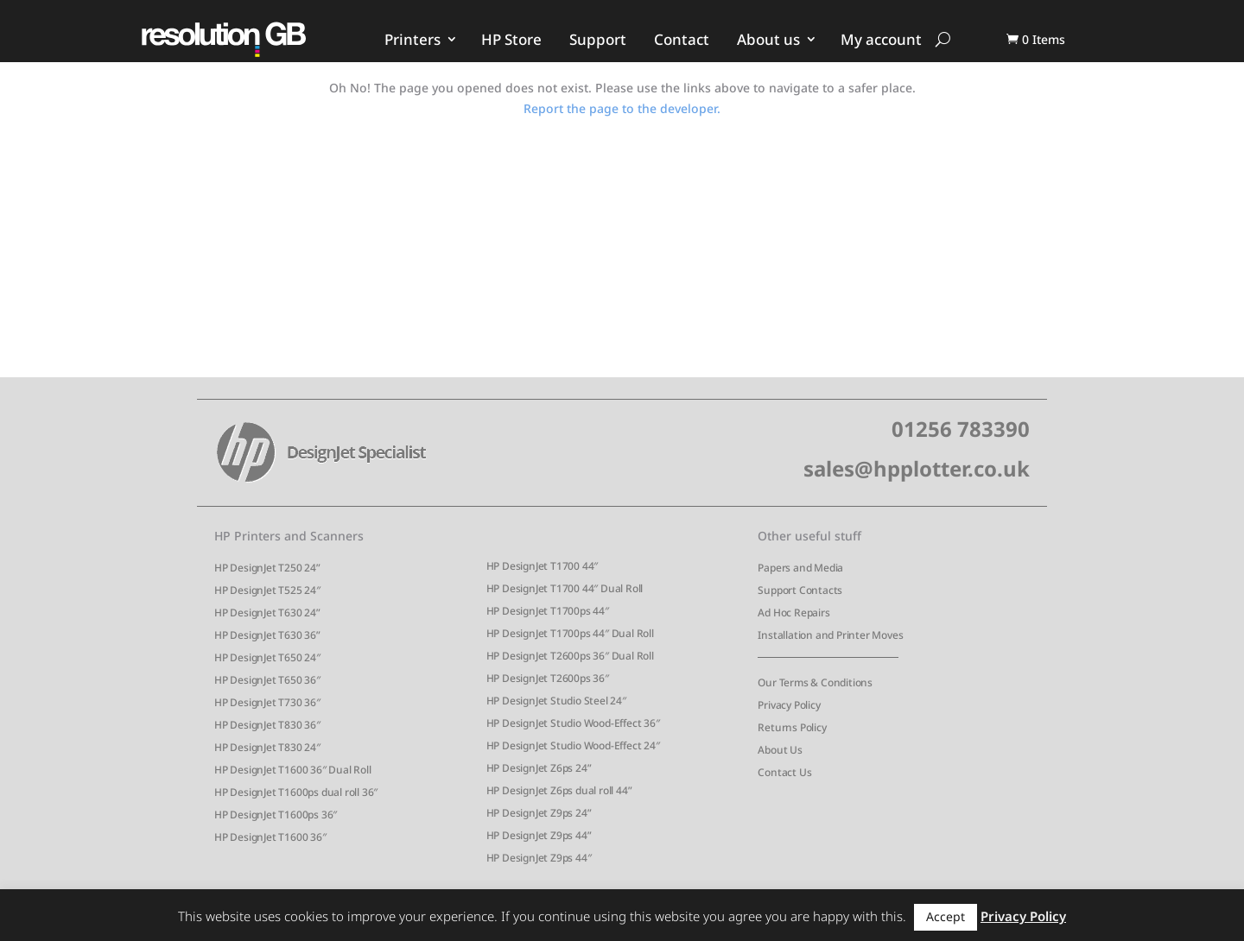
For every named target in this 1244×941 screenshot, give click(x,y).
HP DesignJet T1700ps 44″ (547, 610)
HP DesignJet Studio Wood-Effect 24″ (573, 745)
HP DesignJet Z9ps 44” (539, 835)
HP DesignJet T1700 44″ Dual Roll (565, 588)
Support (597, 39)
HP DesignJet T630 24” (267, 612)
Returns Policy (792, 727)
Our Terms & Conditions (815, 682)
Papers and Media (800, 567)
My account (881, 39)
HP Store (511, 39)
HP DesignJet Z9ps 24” (539, 812)
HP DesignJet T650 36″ (267, 680)
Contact (681, 39)
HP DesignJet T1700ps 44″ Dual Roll (570, 633)
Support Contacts (800, 590)
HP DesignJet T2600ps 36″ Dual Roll (570, 655)
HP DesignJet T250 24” (267, 567)
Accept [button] (945, 916)
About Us (780, 749)
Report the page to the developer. (622, 108)
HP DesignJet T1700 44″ (542, 566)
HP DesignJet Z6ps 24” (539, 768)
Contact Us (784, 772)
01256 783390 (961, 428)
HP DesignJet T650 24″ (267, 657)
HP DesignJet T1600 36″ (270, 837)
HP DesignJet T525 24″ (267, 590)
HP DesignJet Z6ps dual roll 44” (559, 790)
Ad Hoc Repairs (793, 612)
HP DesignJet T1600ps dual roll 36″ (296, 792)
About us (768, 39)
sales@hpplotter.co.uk (916, 468)
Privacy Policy (789, 705)
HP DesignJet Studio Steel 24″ (556, 700)
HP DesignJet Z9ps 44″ (539, 857)
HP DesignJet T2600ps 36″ (547, 678)
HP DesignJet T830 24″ (267, 747)
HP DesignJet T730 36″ (267, 702)
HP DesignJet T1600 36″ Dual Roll (292, 769)
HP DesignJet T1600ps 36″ (275, 814)
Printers (412, 39)
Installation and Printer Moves (830, 635)
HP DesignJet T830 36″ (267, 724)
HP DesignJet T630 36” (267, 635)
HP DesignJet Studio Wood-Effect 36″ (573, 723)
